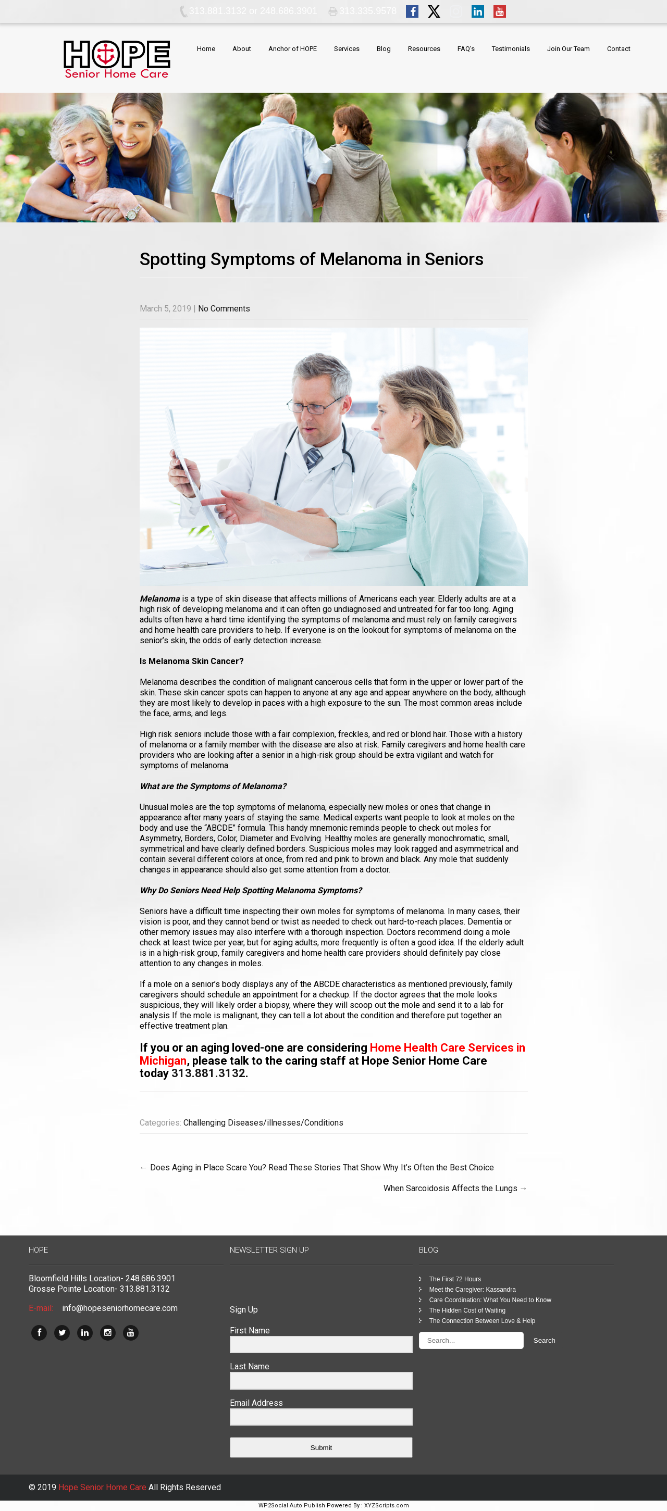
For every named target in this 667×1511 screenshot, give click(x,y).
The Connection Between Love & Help (482, 1321)
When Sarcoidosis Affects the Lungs (456, 1188)
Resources (424, 49)
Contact (619, 49)
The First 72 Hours (455, 1279)
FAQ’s (466, 49)
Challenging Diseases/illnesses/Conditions (263, 1123)
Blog (384, 49)
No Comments (224, 309)
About (241, 49)
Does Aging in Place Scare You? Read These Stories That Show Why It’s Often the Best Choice (317, 1167)
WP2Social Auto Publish (291, 1505)
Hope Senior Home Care (103, 1487)
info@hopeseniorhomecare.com (120, 1308)
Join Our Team (568, 49)
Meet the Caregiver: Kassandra (472, 1289)
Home (206, 49)
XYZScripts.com (386, 1505)
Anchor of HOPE (292, 49)
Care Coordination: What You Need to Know (490, 1300)
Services (347, 49)
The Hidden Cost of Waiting (467, 1310)
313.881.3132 (208, 1073)
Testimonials (511, 49)
